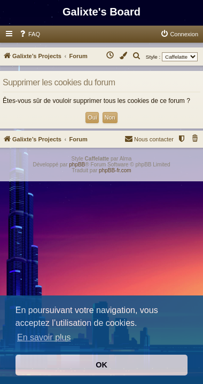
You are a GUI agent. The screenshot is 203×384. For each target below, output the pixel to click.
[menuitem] (29, 34)
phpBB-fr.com (115, 170)
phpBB (77, 164)
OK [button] (101, 365)
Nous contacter (149, 138)
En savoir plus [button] (44, 337)
